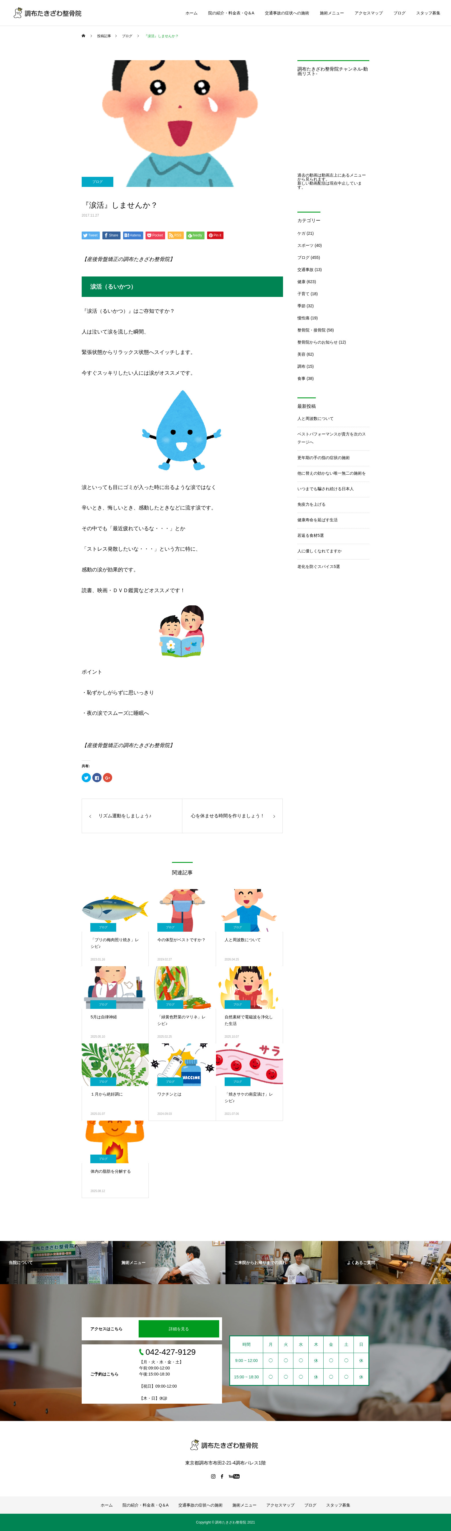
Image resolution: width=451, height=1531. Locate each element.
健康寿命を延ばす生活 (317, 520)
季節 (301, 306)
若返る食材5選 (310, 535)
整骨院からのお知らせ (317, 342)
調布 (301, 366)
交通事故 (305, 269)
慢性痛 (303, 318)
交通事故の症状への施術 (287, 13)
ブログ (399, 13)
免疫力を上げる (311, 504)
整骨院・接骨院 (311, 330)
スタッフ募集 (428, 13)
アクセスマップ (369, 13)
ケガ (301, 233)
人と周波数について (315, 418)
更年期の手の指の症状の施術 (323, 457)
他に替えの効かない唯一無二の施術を (331, 473)
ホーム (192, 13)
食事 (301, 378)
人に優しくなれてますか (319, 551)
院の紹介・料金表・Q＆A (231, 13)
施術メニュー (332, 13)
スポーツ (305, 245)
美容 (301, 354)
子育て (303, 293)
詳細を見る (179, 1329)
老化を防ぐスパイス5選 (318, 566)
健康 (301, 281)
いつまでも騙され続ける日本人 (325, 488)
